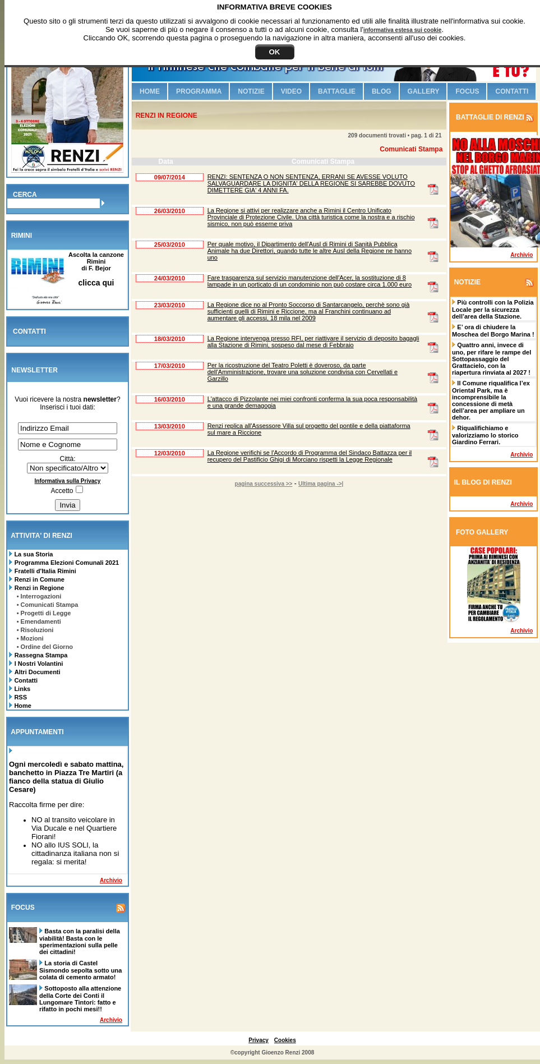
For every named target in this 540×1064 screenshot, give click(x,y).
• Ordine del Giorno (45, 646)
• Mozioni (30, 638)
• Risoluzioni (35, 630)
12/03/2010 (169, 453)
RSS (19, 697)
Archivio (111, 880)
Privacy (258, 1040)
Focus (467, 91)
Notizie (251, 91)
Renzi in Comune (39, 579)
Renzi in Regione (39, 587)
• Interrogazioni (39, 596)
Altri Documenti (38, 672)
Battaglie (337, 91)
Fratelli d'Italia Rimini (45, 571)
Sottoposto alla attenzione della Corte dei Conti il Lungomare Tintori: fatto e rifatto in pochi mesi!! (80, 998)
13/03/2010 (169, 426)
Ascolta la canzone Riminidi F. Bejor (96, 269)
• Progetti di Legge (44, 613)
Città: (67, 459)
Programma (198, 91)
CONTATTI (29, 331)
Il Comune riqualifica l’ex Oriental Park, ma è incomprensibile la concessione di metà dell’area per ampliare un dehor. (491, 400)
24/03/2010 (169, 278)
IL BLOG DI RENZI (483, 482)
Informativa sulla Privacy (68, 481)
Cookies (285, 1040)
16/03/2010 (169, 399)
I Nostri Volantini (39, 663)
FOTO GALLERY (482, 532)
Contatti (25, 680)
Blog (381, 91)
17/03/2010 (169, 365)
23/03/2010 (169, 305)
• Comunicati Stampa (48, 604)
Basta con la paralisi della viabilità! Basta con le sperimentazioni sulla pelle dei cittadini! (79, 941)
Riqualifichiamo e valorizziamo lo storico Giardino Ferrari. (485, 435)
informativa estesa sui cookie (402, 30)
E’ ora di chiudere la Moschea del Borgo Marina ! (493, 331)
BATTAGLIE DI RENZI (489, 117)
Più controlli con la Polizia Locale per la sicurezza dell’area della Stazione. (493, 309)
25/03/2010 (169, 244)
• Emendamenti (39, 621)
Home (21, 705)
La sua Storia (32, 554)
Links (21, 688)
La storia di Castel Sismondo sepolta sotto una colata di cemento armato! (80, 970)
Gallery (424, 91)
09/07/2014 (169, 177)
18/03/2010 (169, 338)
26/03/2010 (169, 211)
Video (291, 91)
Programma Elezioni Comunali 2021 (67, 562)
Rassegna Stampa (41, 655)
